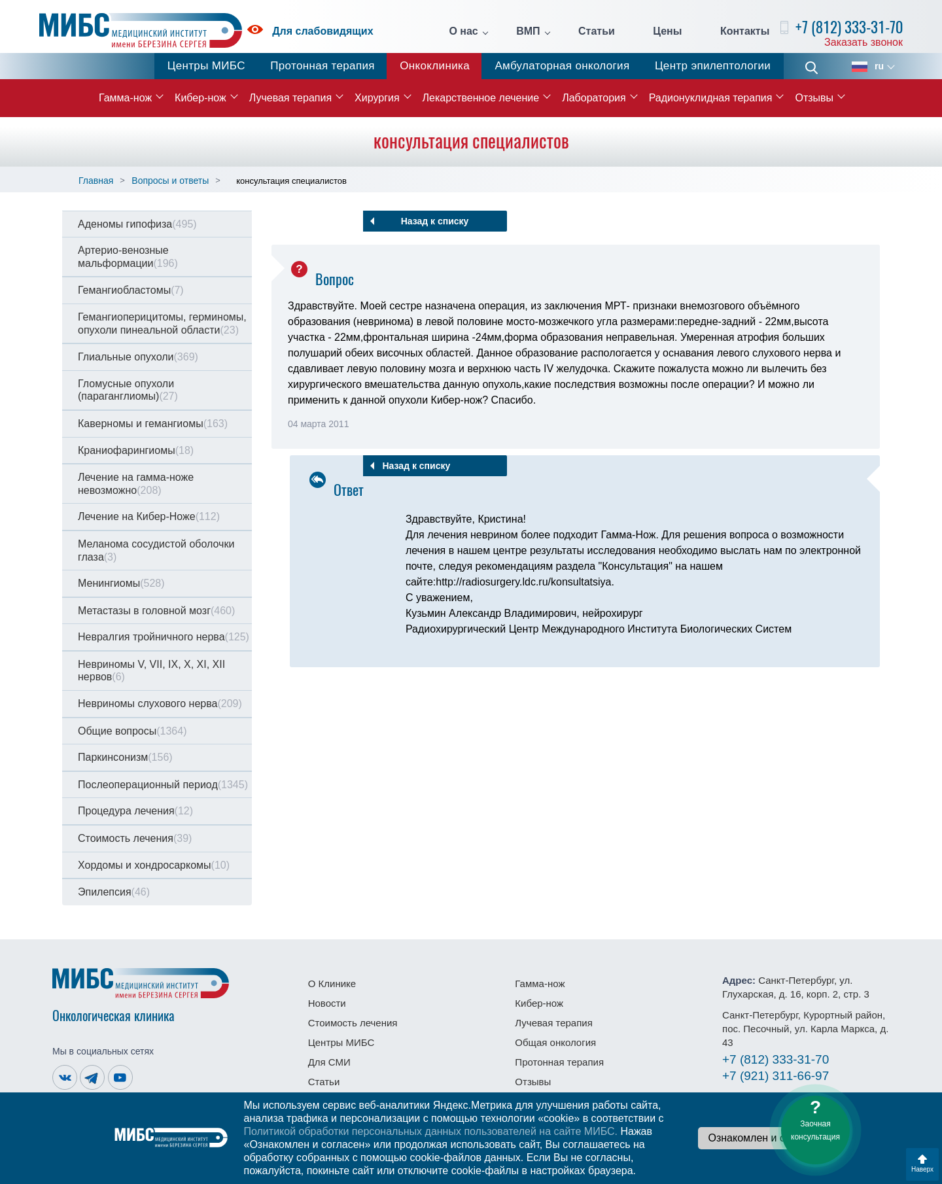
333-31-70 (775, 1059)
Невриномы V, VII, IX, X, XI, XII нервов (151, 671)
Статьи (596, 31)
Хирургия (377, 97)
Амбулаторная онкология (562, 66)
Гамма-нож (125, 97)
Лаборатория (593, 97)
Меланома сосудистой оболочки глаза (156, 550)
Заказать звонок (863, 42)
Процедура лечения (135, 810)
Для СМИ (329, 1062)
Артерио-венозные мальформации (128, 257)
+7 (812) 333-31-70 (849, 27)
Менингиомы (121, 583)
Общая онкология (555, 1042)
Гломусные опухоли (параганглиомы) (128, 390)
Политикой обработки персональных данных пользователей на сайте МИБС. (430, 1131)
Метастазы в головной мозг (156, 610)
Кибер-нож (200, 97)
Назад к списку (435, 221)
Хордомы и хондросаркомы (154, 865)
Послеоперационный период (163, 784)
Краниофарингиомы (136, 450)
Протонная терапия (322, 66)
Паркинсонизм (125, 757)
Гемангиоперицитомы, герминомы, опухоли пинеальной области (162, 323)
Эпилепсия (114, 891)
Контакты (744, 31)
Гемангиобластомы (131, 290)
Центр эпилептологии (713, 66)
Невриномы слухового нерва (160, 703)
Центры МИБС (206, 66)
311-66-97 (775, 1076)
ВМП (528, 31)
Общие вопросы (132, 731)
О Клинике (332, 983)
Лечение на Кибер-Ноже (149, 516)
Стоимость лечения (135, 838)
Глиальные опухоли (138, 356)
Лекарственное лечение (481, 97)
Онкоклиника (435, 66)
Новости (327, 1003)
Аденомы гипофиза (137, 224)
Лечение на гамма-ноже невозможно (136, 484)
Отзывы (814, 97)
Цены (667, 31)
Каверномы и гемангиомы (153, 423)
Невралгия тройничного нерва (163, 636)
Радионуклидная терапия (711, 97)
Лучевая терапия (290, 97)
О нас (463, 31)
